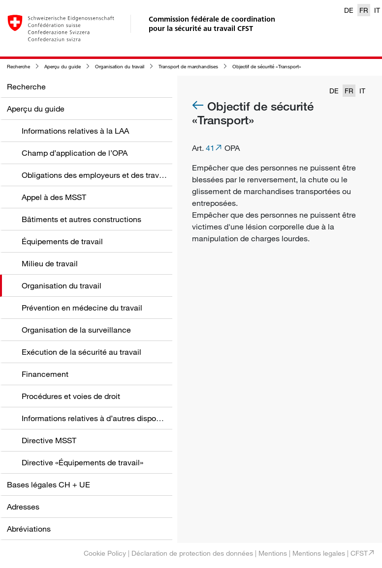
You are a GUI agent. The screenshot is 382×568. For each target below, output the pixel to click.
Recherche (18, 66)
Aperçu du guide (62, 66)
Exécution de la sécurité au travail (81, 352)
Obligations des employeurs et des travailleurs (103, 175)
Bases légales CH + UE (48, 484)
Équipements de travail (62, 241)
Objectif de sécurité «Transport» (266, 66)
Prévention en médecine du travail (82, 307)
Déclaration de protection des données (192, 553)
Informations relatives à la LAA (75, 131)
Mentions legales (318, 553)
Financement (45, 374)
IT (377, 10)
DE (348, 10)
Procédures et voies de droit (71, 396)
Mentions (272, 553)
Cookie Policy (105, 553)
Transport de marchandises (188, 66)
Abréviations (29, 529)
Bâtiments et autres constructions (81, 219)
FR (363, 10)
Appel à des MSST (54, 197)
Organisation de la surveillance (76, 330)
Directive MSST (49, 440)
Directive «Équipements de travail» (82, 462)
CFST (359, 553)
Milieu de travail (50, 263)
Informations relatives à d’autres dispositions (100, 418)
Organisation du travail (119, 66)
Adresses (23, 506)
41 (210, 148)
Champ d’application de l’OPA (74, 153)
